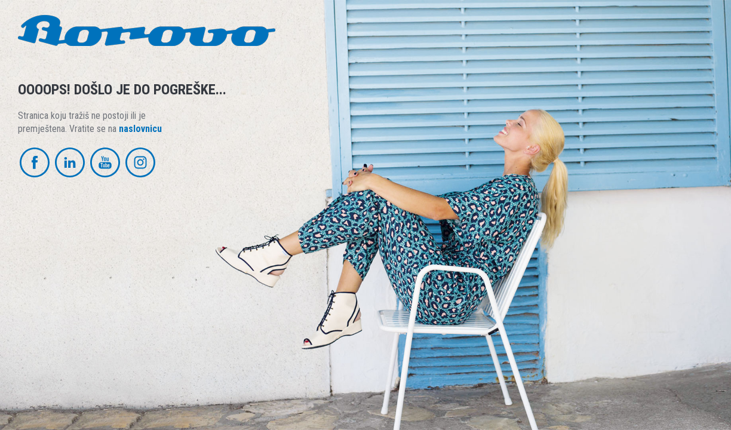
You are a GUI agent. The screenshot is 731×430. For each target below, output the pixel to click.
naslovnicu (140, 128)
